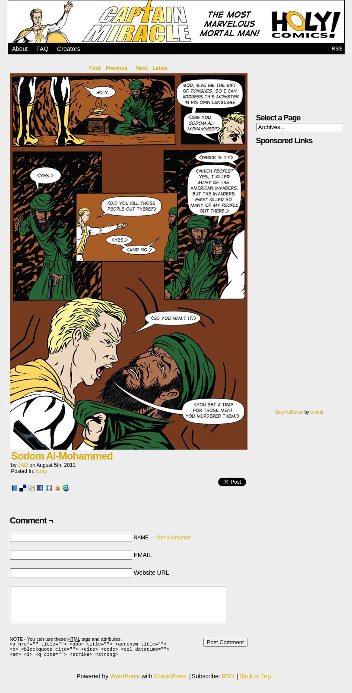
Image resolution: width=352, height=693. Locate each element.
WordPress (125, 680)
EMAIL (142, 554)
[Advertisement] (287, 280)
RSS (337, 49)
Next (141, 68)
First (94, 68)
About (20, 48)
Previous (116, 68)
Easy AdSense (289, 412)
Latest (160, 68)
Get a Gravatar (174, 538)
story (41, 471)
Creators (68, 48)
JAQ (23, 465)
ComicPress (170, 680)
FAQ (42, 48)
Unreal (316, 412)
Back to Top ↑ (257, 680)
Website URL (151, 572)
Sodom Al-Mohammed (62, 456)
